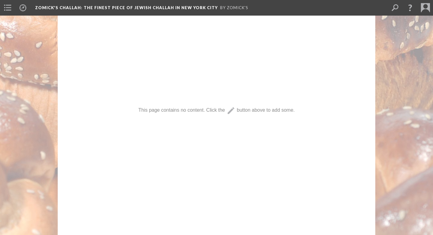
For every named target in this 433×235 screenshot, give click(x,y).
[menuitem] (7, 7)
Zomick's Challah (126, 7)
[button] (410, 7)
